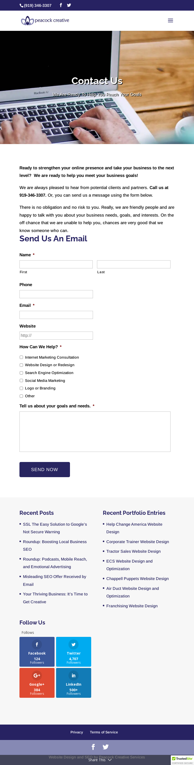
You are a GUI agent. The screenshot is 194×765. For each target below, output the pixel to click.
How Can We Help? (40, 346)
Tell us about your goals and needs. (56, 406)
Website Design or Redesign (50, 365)
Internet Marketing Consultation (52, 357)
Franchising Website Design (132, 606)
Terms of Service (104, 732)
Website (27, 326)
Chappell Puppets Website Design (137, 578)
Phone (25, 284)
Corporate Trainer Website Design (137, 542)
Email (27, 305)
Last (101, 272)
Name (27, 254)
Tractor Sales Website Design (133, 551)
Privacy (76, 732)
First (23, 272)
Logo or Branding (40, 388)
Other (30, 396)
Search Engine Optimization (49, 373)
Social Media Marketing (45, 381)
